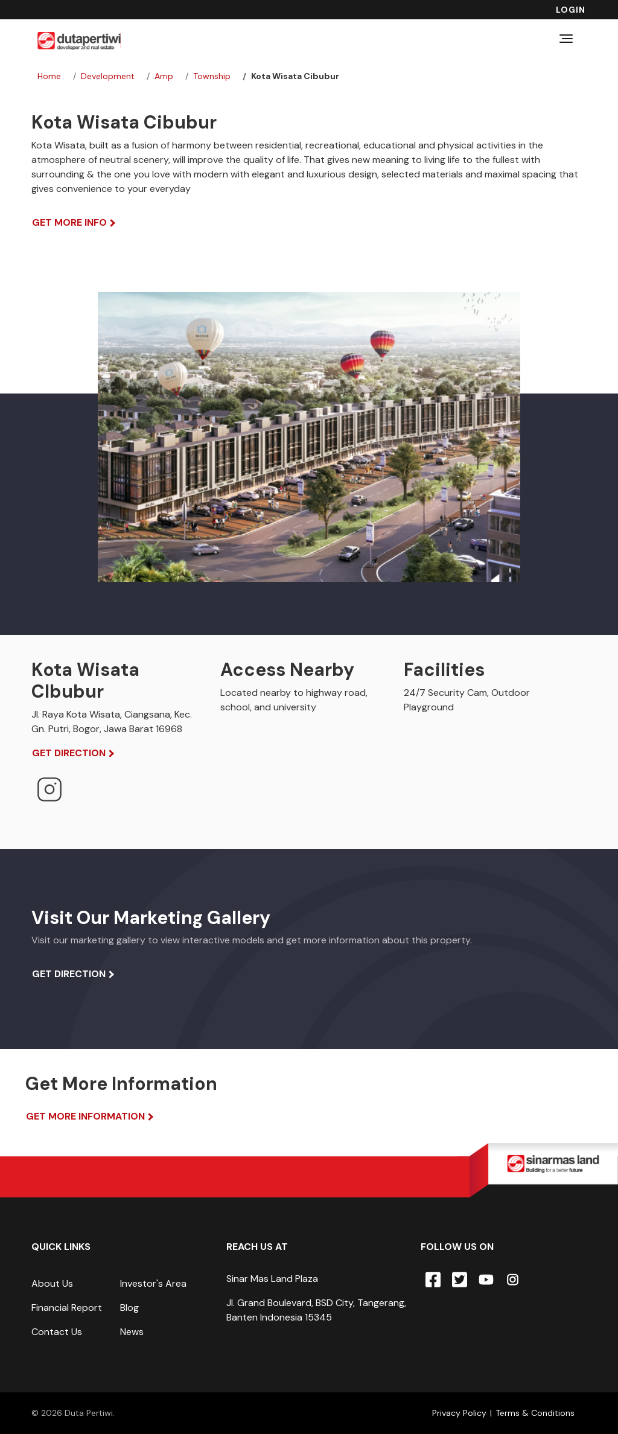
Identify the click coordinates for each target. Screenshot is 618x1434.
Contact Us (56, 1331)
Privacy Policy (459, 1412)
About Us (52, 1283)
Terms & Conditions (535, 1412)
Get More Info (69, 222)
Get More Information (85, 1116)
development (108, 76)
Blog (129, 1307)
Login (570, 9)
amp (163, 76)
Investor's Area (153, 1283)
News (132, 1331)
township (212, 76)
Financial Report (66, 1307)
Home (49, 76)
